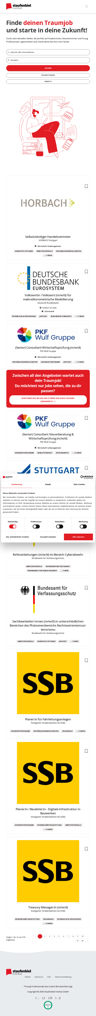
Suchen (48, 68)
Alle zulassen (78, 537)
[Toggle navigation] (87, 6)
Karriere (28, 977)
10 (82, 936)
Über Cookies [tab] (79, 484)
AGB (49, 977)
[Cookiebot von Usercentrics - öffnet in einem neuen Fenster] (82, 477)
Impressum (39, 977)
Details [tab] (48, 484)
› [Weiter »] (87, 941)
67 (78, 941)
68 (82, 941)
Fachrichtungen (48, 75)
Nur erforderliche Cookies (17, 537)
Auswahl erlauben (48, 537)
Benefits (48, 81)
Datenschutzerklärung (63, 977)
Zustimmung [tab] (16, 484)
